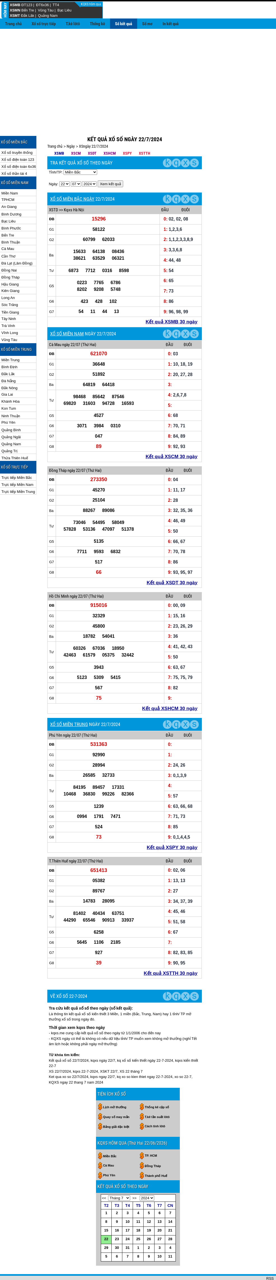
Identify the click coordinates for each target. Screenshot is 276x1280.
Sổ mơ (147, 23)
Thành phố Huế (156, 1157)
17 (128, 1212)
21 (170, 1212)
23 (117, 1221)
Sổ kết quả (123, 23)
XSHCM (110, 135)
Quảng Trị (9, 433)
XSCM (76, 135)
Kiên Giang (10, 272)
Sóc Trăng (9, 286)
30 (117, 1229)
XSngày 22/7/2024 (93, 128)
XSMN (15, 10)
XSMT (15, 15)
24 (128, 1221)
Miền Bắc (109, 1138)
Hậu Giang (10, 266)
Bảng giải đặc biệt (116, 1108)
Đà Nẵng (8, 363)
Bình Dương (11, 196)
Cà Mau (7, 230)
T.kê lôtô (73, 23)
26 (149, 1221)
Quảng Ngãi (11, 419)
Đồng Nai (9, 252)
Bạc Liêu (64, 10)
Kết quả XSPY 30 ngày (172, 829)
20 (160, 1212)
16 (117, 1212)
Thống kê (97, 23)
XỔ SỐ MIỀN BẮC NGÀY (72, 181)
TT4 (56, 5)
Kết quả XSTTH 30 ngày (171, 955)
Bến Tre (27, 10)
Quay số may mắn (116, 1098)
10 (128, 1203)
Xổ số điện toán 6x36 (18, 148)
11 (138, 1203)
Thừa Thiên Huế (14, 440)
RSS (270, 1260)
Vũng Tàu (45, 10)
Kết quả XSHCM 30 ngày (170, 690)
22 (106, 1221)
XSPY (127, 135)
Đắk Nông (9, 370)
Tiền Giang (10, 294)
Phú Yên (8, 404)
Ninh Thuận (10, 398)
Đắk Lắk (8, 356)
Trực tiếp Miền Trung (18, 473)
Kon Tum (8, 390)
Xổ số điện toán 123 (17, 141)
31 (128, 1229)
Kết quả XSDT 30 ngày (172, 564)
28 (170, 1221)
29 (106, 1229)
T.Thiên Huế (58, 842)
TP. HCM (151, 1137)
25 (138, 1221)
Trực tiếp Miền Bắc (16, 459)
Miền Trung (10, 342)
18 (138, 1212)
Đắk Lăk (27, 15)
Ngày (71, 128)
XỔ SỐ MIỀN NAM (67, 315)
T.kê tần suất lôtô (157, 1098)
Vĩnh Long (9, 314)
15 (106, 1212)
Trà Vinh (8, 307)
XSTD (53, 191)
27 (160, 1221)
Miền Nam (9, 175)
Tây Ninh (8, 300)
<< (104, 1180)
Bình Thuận (10, 224)
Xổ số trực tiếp (44, 23)
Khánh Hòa (10, 383)
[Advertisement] (138, 71)
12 (149, 1203)
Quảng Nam (48, 15)
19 (149, 1212)
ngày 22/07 (71, 326)
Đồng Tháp (10, 259)
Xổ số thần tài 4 (14, 155)
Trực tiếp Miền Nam (17, 466)
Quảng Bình (11, 412)
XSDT (92, 135)
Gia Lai (7, 376)
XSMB (15, 5)
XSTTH (144, 135)
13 (160, 1203)
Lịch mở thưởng (114, 1089)
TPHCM (7, 181)
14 (170, 1203)
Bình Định (9, 349)
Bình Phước (11, 210)
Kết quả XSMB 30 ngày (171, 303)
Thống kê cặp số (157, 1089)
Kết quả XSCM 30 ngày (171, 438)
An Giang (9, 188)
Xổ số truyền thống (16, 134)
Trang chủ (13, 23)
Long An (8, 279)
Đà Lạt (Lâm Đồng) (16, 245)
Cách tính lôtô (155, 1108)
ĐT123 (26, 5)
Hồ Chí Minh (59, 578)
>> (134, 1180)
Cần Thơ (8, 238)
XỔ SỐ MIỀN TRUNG (69, 706)
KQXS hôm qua (91, 4)
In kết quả (171, 23)
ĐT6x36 (42, 5)
